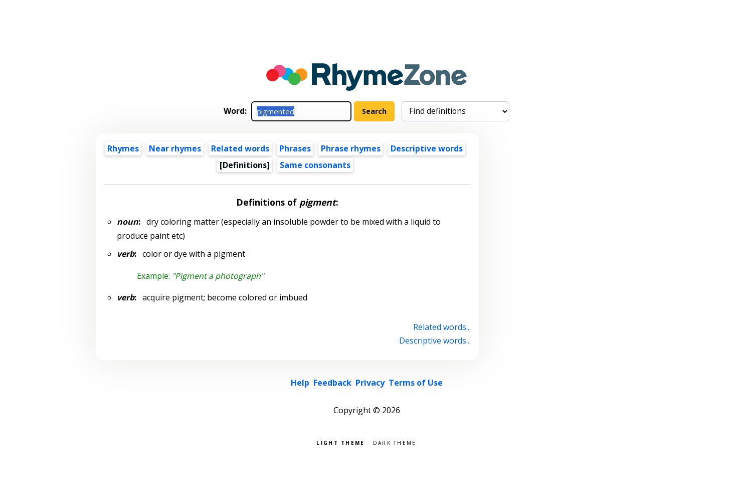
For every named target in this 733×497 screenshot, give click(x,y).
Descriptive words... (435, 340)
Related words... (442, 327)
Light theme (340, 442)
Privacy (370, 382)
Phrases (295, 148)
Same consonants (315, 165)
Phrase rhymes (351, 148)
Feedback (332, 382)
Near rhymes (175, 148)
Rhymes (123, 148)
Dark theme (395, 442)
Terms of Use (416, 382)
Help (300, 382)
